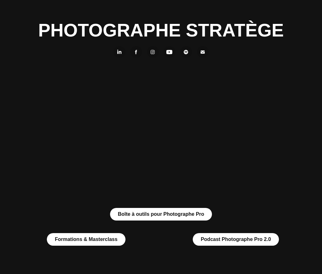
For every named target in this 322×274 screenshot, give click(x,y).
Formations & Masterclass (86, 239)
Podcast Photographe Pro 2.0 (236, 239)
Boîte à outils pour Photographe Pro (161, 214)
